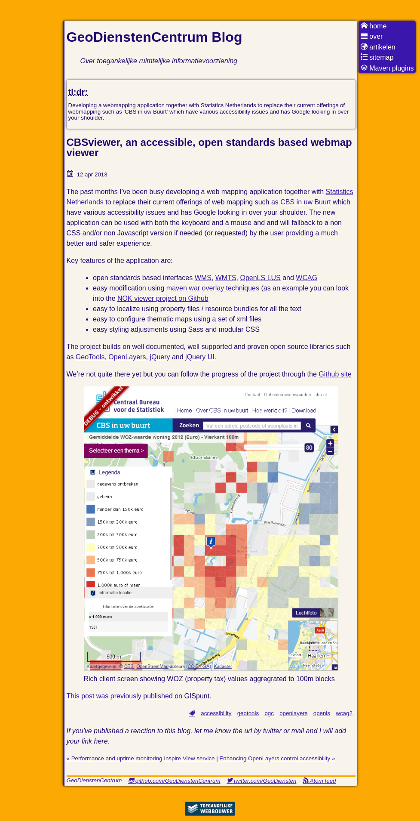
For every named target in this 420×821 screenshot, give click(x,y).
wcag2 (344, 713)
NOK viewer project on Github (162, 298)
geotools (248, 713)
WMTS (225, 277)
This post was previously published (120, 696)
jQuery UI (200, 357)
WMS (203, 277)
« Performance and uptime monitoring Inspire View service (141, 758)
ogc (269, 713)
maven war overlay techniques (212, 288)
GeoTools (90, 357)
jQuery (160, 357)
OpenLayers (127, 357)
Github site (335, 374)
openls (321, 713)
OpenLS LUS (260, 277)
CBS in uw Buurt (305, 202)
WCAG (306, 277)
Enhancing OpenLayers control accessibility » (277, 758)
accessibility (216, 713)
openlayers (293, 713)
